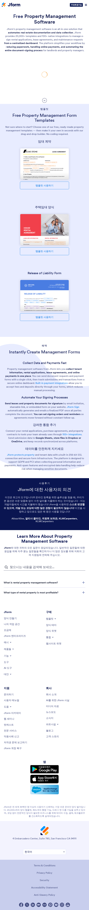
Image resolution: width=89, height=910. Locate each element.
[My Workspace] (12, 624)
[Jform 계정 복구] (13, 748)
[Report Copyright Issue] (15, 742)
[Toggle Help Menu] (8, 706)
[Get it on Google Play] (44, 769)
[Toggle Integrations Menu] (50, 637)
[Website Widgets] (53, 643)
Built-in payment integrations (51, 383)
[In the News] (51, 712)
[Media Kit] (52, 706)
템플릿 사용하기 (44, 185)
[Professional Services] (10, 730)
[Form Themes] (51, 625)
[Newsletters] (49, 718)
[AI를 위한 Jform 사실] (57, 700)
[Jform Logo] (11, 5)
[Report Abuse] (11, 736)
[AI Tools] (8, 668)
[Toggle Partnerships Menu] (52, 724)
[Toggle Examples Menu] (8, 642)
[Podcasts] (9, 725)
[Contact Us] (9, 694)
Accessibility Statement (44, 887)
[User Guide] (11, 700)
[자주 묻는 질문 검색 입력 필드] (44, 567)
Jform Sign (73, 406)
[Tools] (6, 662)
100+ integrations (72, 434)
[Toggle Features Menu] (8, 655)
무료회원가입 (76, 5)
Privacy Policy (44, 872)
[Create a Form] (10, 618)
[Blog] (49, 730)
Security (44, 880)
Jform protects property (21, 454)
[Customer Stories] (52, 736)
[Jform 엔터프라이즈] (15, 636)
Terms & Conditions (44, 865)
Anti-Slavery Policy (44, 894)
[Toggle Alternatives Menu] (8, 674)
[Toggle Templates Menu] (51, 618)
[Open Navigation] (85, 4)
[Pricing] (7, 630)
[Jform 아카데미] (12, 713)
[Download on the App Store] (44, 779)
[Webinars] (9, 719)
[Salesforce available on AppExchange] (44, 789)
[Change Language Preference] (44, 852)
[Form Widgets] (51, 631)
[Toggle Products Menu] (9, 649)
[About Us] (51, 694)
